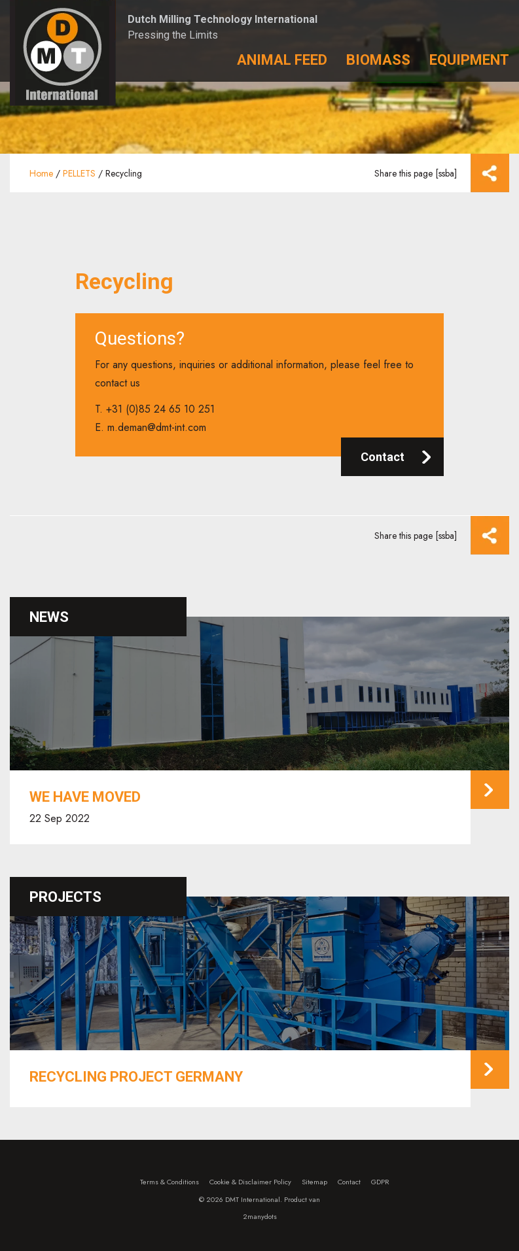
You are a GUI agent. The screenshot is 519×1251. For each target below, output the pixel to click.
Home (41, 173)
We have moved (85, 797)
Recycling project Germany (136, 1077)
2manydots (260, 1216)
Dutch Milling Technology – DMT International (63, 53)
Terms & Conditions (169, 1181)
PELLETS (79, 173)
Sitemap (314, 1181)
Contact (382, 457)
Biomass (378, 60)
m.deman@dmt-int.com (156, 427)
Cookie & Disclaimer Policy (250, 1181)
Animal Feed (282, 60)
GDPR (380, 1181)
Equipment (469, 60)
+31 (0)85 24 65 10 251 (160, 409)
